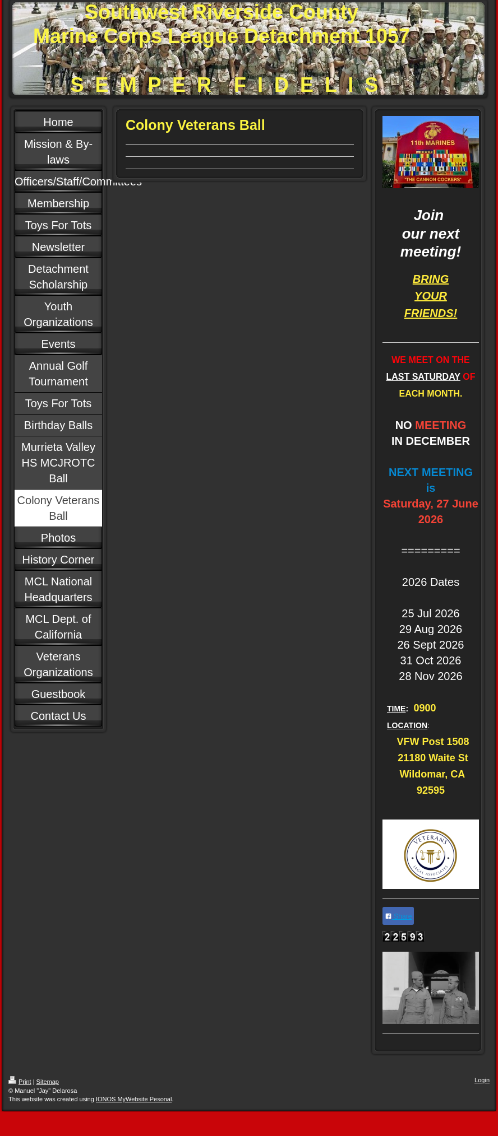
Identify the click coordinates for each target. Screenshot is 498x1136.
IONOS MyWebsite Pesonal (134, 1099)
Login (482, 1080)
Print (19, 1081)
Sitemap (47, 1081)
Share (398, 916)
